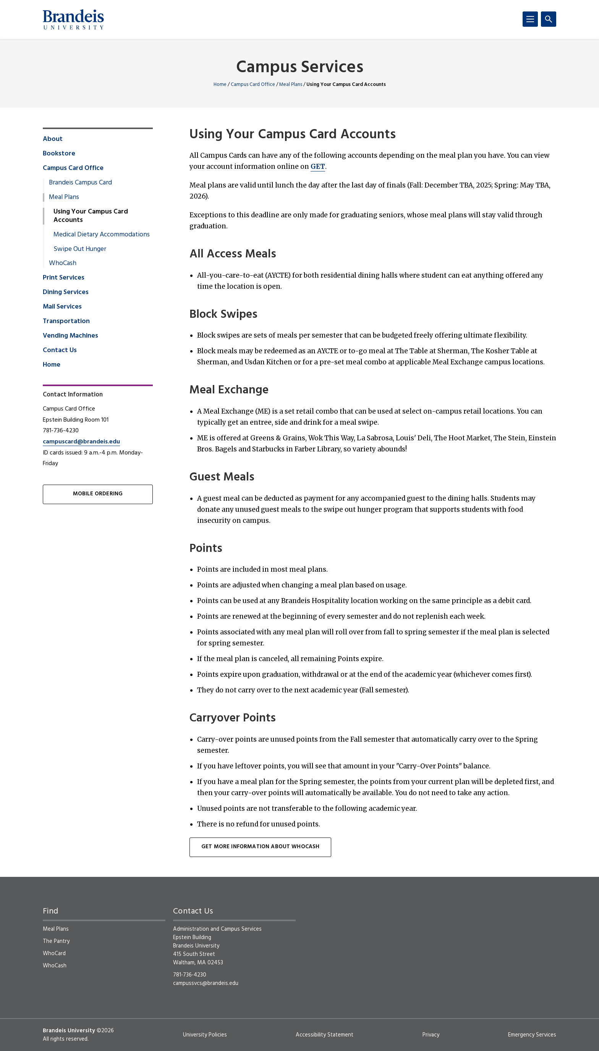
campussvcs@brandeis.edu (205, 983)
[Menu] (530, 19)
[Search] (548, 19)
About (53, 139)
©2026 (105, 1030)
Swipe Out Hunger (79, 249)
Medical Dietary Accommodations (101, 235)
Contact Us (60, 350)
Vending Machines (70, 336)
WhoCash (62, 263)
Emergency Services (532, 1035)
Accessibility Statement (324, 1035)
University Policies (205, 1035)
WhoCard (54, 953)
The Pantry (56, 941)
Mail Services (62, 307)
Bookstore (59, 154)
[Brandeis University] (73, 19)
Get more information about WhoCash (260, 846)
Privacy (431, 1035)
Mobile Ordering (98, 494)
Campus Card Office (253, 85)
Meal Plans (290, 85)
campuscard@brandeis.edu (81, 442)
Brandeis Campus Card (80, 183)
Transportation (66, 321)
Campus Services (299, 68)
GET (318, 166)
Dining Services (66, 292)
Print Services (63, 278)
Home (220, 85)
